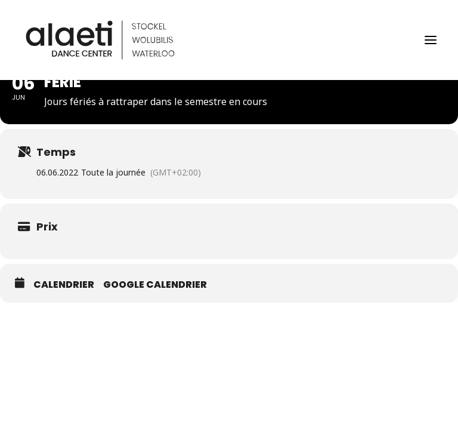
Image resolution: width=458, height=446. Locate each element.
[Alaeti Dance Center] (100, 40)
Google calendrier (155, 285)
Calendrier (63, 285)
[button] (430, 40)
